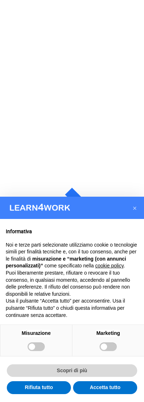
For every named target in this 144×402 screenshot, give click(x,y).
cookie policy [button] (109, 265)
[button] (134, 208)
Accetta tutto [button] (105, 387)
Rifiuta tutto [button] (39, 387)
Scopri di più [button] (72, 370)
